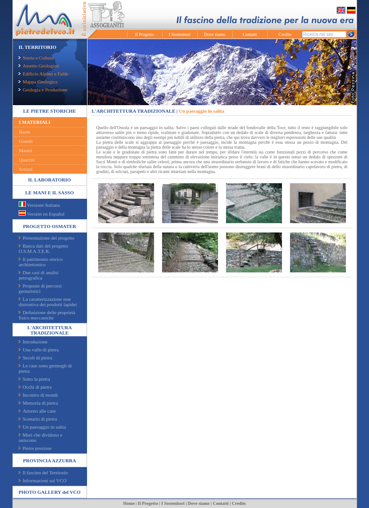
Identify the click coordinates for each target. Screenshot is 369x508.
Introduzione (33, 341)
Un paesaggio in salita (42, 426)
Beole (25, 131)
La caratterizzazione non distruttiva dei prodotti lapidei (48, 301)
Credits (284, 34)
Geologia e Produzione (43, 89)
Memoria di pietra (38, 403)
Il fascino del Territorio (43, 472)
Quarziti (27, 159)
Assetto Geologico (39, 65)
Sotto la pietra (34, 379)
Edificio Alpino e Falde (43, 73)
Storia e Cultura (36, 57)
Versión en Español (41, 214)
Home (129, 503)
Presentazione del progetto (47, 237)
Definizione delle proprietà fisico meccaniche (47, 315)
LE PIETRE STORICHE (49, 111)
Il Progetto (144, 34)
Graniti (26, 141)
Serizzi (26, 169)
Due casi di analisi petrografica (39, 275)
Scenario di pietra (38, 418)
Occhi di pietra (35, 387)
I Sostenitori (179, 34)
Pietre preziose (35, 448)
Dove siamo (214, 34)
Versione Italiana (39, 205)
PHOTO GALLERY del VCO (50, 492)
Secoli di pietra (35, 357)
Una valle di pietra (39, 349)
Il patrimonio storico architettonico (41, 261)
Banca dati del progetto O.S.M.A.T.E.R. (43, 248)
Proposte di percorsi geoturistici (40, 288)
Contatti (249, 34)
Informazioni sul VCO (43, 480)
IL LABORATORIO (49, 179)
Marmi (25, 150)
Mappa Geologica (38, 81)
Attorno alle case (37, 410)
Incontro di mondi (38, 395)
